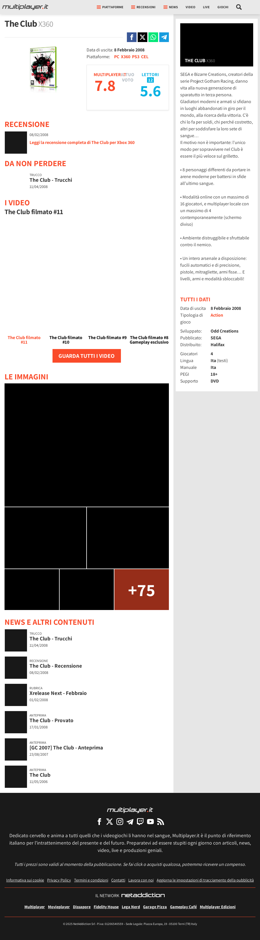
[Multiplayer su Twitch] (140, 821)
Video (190, 7)
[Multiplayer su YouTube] (150, 821)
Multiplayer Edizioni (218, 906)
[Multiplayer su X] (109, 821)
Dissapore (82, 906)
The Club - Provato (52, 720)
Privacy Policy (59, 880)
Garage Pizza (155, 906)
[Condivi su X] (142, 37)
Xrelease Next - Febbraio (58, 693)
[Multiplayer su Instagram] (119, 821)
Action (217, 315)
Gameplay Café (183, 906)
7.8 (105, 85)
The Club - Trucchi (51, 179)
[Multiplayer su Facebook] (99, 821)
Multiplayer (34, 906)
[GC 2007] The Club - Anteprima (66, 747)
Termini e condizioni (91, 880)
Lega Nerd (131, 906)
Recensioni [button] (143, 7)
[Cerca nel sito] (239, 7)
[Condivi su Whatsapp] (153, 37)
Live (206, 7)
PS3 (135, 57)
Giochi (222, 7)
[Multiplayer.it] (25, 7)
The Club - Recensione (56, 665)
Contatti (118, 880)
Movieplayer (59, 906)
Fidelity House (106, 906)
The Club (40, 774)
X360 (125, 57)
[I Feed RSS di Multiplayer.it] (160, 821)
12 (150, 80)
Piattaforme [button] (110, 7)
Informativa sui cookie (25, 880)
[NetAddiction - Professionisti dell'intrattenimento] (143, 895)
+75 (141, 589)
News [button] (170, 7)
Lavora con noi (141, 880)
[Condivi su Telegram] (164, 37)
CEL (144, 57)
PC (116, 57)
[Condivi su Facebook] (132, 37)
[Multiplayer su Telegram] (130, 821)
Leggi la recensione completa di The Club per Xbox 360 (82, 142)
